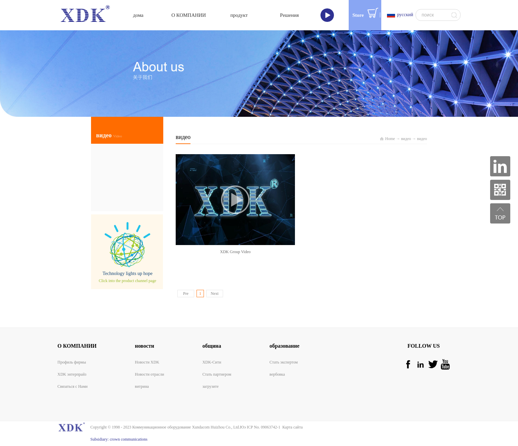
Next (214, 293)
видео (406, 138)
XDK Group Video (235, 251)
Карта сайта (291, 427)
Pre (185, 293)
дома (138, 15)
